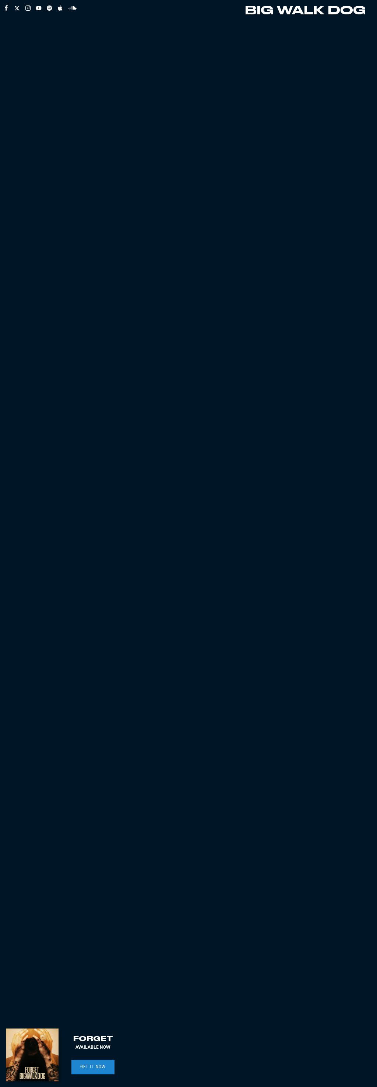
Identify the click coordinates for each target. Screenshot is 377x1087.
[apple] (60, 8)
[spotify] (49, 8)
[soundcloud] (72, 7)
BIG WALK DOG (305, 11)
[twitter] (17, 8)
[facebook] (6, 8)
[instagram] (28, 8)
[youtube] (38, 8)
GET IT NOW (93, 1067)
